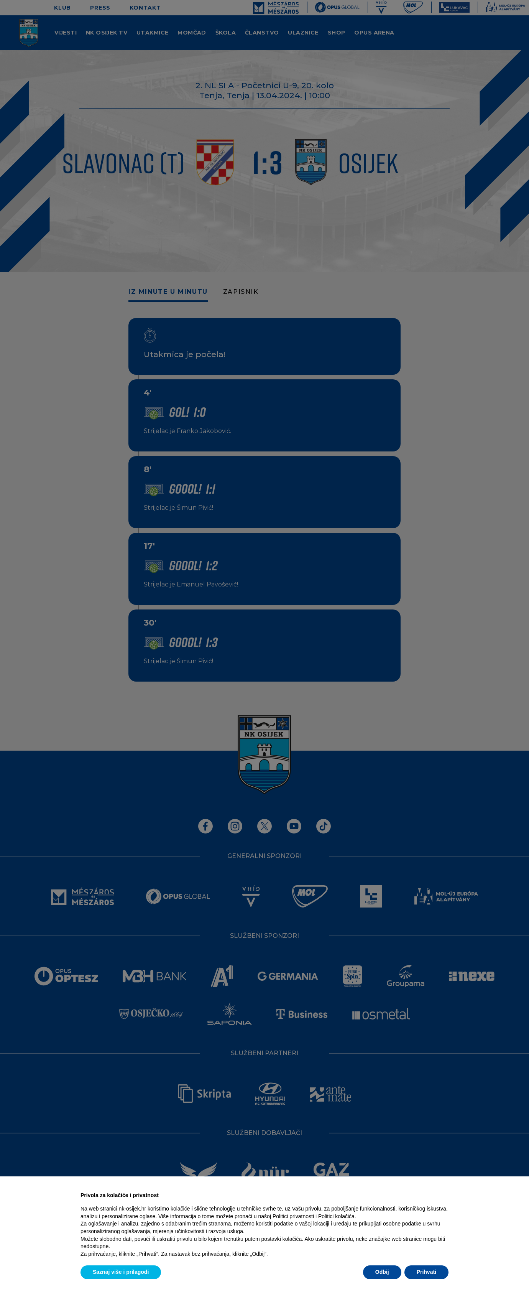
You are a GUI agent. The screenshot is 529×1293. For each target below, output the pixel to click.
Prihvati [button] (426, 1272)
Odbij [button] (382, 1272)
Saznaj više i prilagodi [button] (121, 1272)
